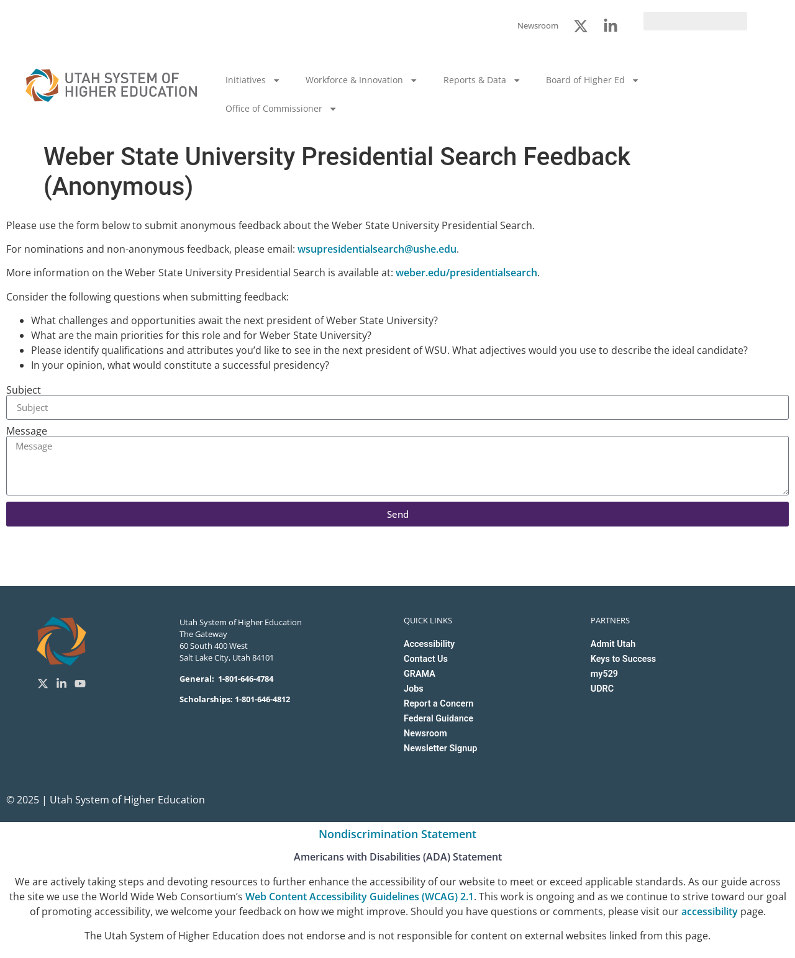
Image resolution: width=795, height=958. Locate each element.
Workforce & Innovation (362, 80)
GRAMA (419, 674)
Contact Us (426, 659)
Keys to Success (623, 659)
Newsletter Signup (440, 748)
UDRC (602, 689)
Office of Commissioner (281, 108)
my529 (604, 674)
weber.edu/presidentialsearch (466, 272)
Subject (23, 390)
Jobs (414, 689)
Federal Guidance (438, 718)
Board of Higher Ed (593, 80)
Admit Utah (613, 644)
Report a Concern (438, 703)
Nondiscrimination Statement (397, 833)
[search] (695, 21)
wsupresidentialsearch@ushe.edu (377, 249)
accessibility (709, 911)
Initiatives (253, 80)
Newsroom (425, 733)
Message (26, 431)
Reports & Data (482, 80)
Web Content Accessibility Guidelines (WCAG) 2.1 (359, 896)
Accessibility (429, 644)
